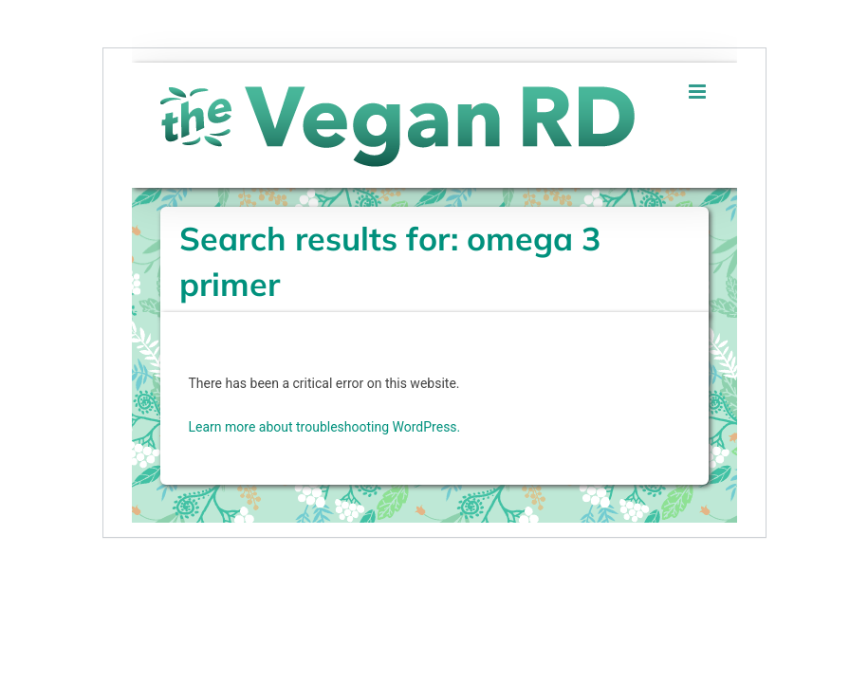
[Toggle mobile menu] (699, 92)
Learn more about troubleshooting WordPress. (325, 426)
